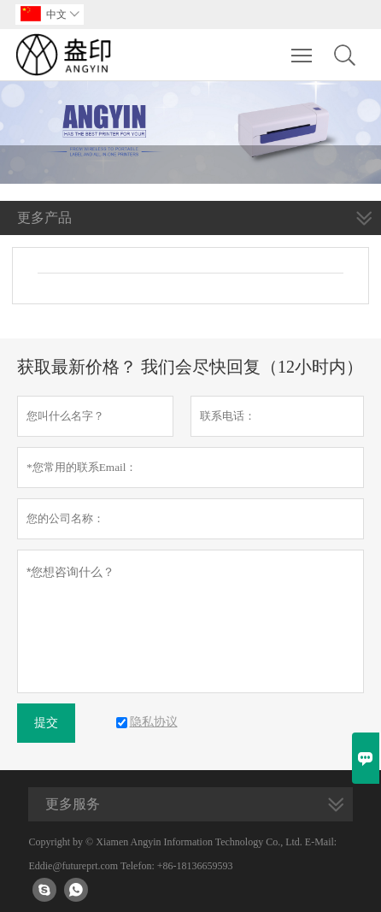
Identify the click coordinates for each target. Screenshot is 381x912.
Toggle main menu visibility (302, 47)
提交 (46, 722)
